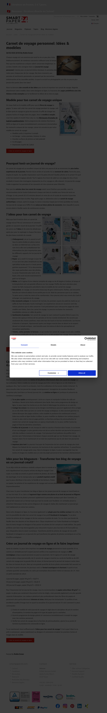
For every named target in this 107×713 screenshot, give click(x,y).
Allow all (82, 373)
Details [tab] (53, 345)
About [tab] (82, 345)
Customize (53, 373)
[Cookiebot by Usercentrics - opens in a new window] (87, 339)
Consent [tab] (24, 345)
